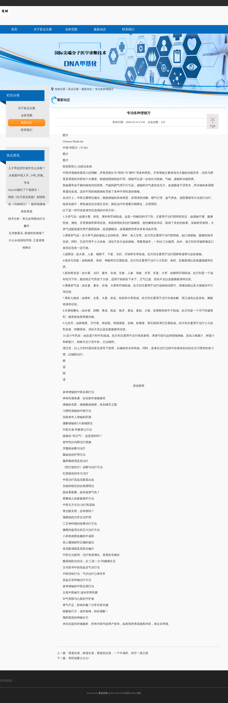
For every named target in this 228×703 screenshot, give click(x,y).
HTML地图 (135, 693)
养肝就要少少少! (78, 658)
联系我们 (128, 29)
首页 (14, 29)
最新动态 (100, 29)
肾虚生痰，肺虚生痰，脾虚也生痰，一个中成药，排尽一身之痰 (108, 653)
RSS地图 (125, 693)
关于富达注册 (43, 29)
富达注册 (73, 89)
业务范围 (71, 29)
